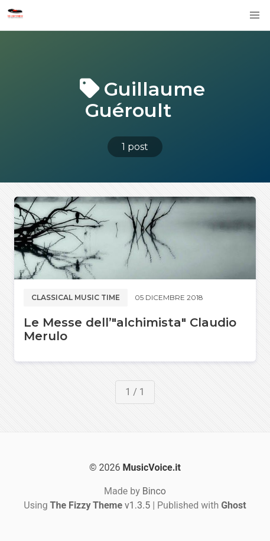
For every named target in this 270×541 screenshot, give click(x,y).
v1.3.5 (100, 505)
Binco (154, 491)
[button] (254, 15)
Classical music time (75, 297)
